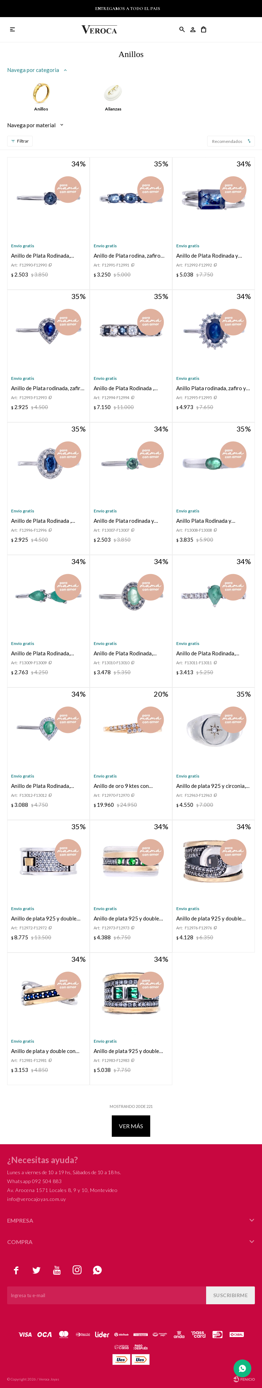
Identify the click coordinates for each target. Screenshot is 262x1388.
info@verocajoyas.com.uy (36, 1199)
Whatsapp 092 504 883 (34, 1181)
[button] (182, 29)
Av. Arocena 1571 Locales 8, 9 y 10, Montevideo (62, 1190)
